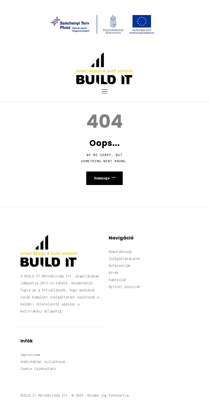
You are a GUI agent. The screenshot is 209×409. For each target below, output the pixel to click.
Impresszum (30, 355)
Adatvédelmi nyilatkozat (43, 362)
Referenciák (119, 266)
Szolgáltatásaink (124, 259)
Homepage (102, 178)
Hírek (114, 273)
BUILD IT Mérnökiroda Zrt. (44, 395)
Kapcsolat (117, 280)
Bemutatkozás (120, 252)
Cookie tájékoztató (38, 369)
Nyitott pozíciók (124, 287)
